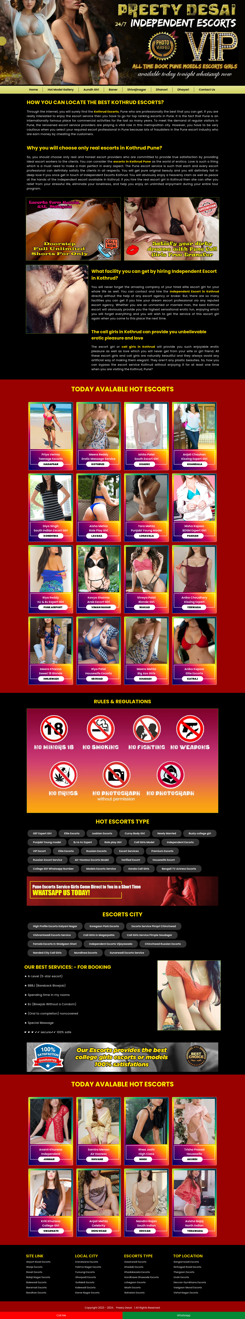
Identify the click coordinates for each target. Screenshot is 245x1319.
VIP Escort (39, 851)
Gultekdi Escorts (84, 1282)
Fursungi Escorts (85, 1272)
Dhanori (162, 90)
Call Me (61, 1315)
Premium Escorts (162, 851)
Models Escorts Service (101, 869)
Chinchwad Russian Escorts (163, 944)
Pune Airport (52, 607)
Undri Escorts (181, 1277)
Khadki (144, 464)
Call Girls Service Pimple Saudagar (149, 935)
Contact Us (207, 90)
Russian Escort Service (47, 860)
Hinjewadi (51, 679)
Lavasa (96, 536)
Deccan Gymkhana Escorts (190, 1282)
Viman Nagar (101, 607)
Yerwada (194, 607)
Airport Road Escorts (38, 1261)
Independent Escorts (180, 842)
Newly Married (166, 833)
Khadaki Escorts (133, 1267)
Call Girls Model (144, 842)
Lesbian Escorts (102, 833)
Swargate (51, 1231)
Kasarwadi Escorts (135, 1261)
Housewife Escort (164, 860)
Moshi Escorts (132, 1287)
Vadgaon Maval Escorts (188, 1287)
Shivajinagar (136, 90)
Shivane (97, 1159)
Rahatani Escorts (134, 1292)
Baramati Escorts (36, 1287)
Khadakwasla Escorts (137, 1272)
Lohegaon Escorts (135, 1282)
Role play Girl (113, 842)
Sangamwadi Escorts (186, 1261)
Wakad (144, 607)
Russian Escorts (96, 851)
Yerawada (195, 1231)
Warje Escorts (34, 1267)
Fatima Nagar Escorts (88, 1267)
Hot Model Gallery (61, 90)
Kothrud (97, 464)
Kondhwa (50, 536)
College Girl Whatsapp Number (53, 869)
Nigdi (143, 1159)
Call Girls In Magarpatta (98, 935)
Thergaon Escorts (184, 1272)
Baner (113, 90)
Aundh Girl (91, 90)
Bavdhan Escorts (36, 1292)
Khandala (194, 464)
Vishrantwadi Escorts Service (52, 935)
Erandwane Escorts (86, 1261)
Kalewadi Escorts (85, 1287)
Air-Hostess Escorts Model (92, 860)
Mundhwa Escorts (85, 953)
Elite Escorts (72, 833)
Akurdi (192, 1159)
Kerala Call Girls (138, 869)
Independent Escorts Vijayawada (110, 944)
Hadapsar (50, 464)
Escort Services (129, 851)
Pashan (192, 536)
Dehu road (99, 1231)
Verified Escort (130, 860)
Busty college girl (200, 833)
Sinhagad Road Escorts (187, 1267)
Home (33, 90)
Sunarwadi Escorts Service (127, 953)
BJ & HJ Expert (83, 842)
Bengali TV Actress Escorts (179, 869)
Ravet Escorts (34, 1272)
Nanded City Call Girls (47, 953)
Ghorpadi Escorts (85, 1277)
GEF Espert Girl (42, 833)
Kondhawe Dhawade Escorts (141, 1277)
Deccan (145, 1231)
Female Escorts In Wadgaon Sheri (55, 944)
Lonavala (146, 536)
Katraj (192, 679)
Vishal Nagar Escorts (186, 1292)
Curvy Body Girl (135, 833)
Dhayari (183, 90)
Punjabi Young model (47, 842)
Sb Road (97, 679)
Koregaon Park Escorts (104, 926)
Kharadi (145, 679)
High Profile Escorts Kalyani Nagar (55, 926)
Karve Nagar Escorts (87, 1292)
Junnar (49, 1159)
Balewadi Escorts (36, 1282)
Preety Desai (124, 1308)
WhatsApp (183, 1315)
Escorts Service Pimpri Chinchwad (154, 926)
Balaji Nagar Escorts (38, 1277)
